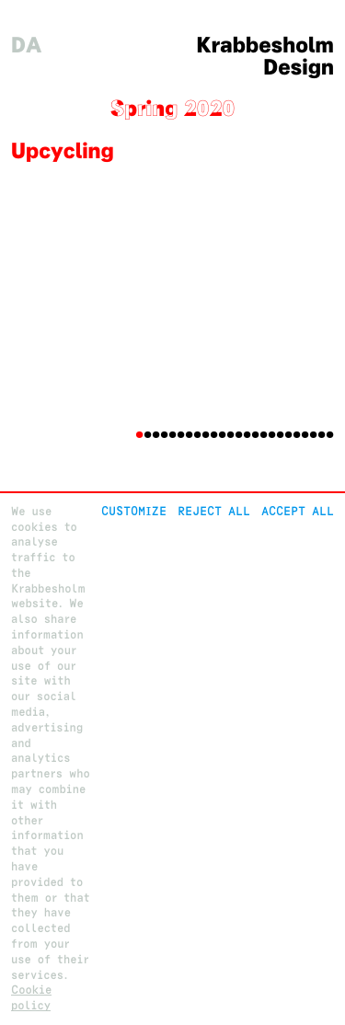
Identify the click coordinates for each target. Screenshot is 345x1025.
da (26, 45)
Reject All (214, 511)
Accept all (297, 511)
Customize (134, 511)
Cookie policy (31, 997)
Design (298, 67)
